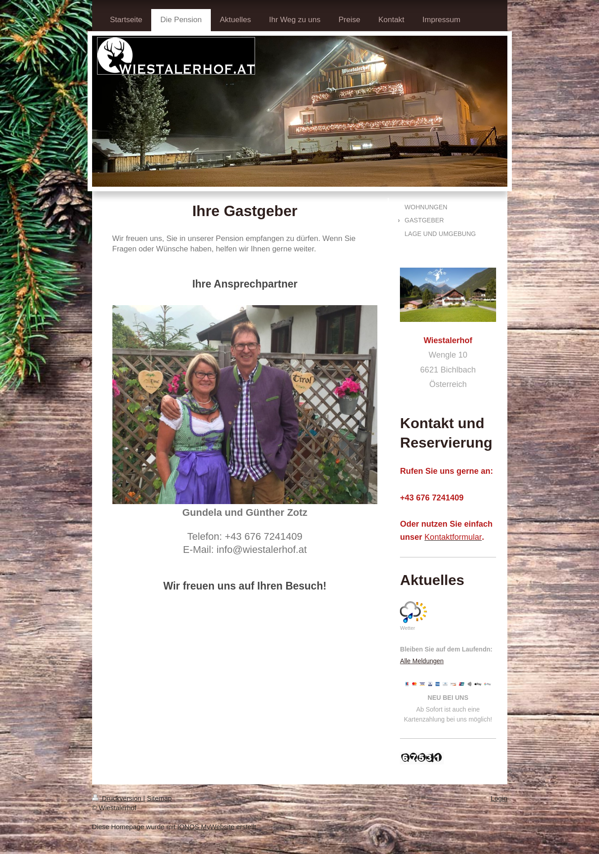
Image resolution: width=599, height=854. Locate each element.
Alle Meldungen (422, 661)
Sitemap (159, 798)
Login (499, 798)
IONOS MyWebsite (205, 826)
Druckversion (118, 798)
